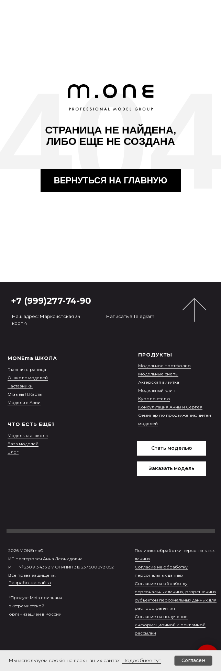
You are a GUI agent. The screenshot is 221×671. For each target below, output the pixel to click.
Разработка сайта (30, 582)
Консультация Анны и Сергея (170, 406)
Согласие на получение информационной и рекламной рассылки (170, 625)
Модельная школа (28, 435)
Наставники (20, 385)
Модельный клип (156, 390)
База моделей (23, 443)
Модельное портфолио (164, 365)
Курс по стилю (154, 398)
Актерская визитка (158, 382)
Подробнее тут (141, 660)
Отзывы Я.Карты (25, 394)
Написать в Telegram (130, 316)
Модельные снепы (158, 373)
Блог (13, 452)
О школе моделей (28, 377)
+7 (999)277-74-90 (51, 301)
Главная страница (27, 369)
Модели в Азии (24, 402)
